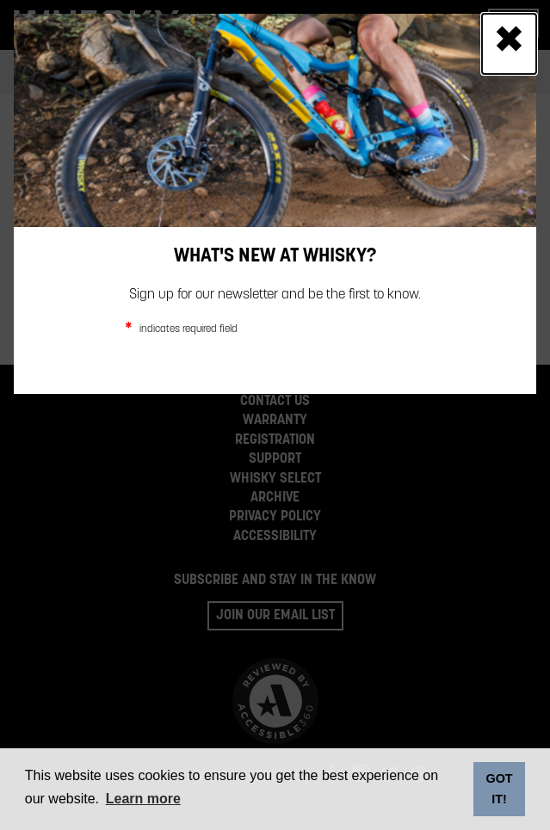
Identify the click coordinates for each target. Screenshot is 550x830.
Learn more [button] (143, 798)
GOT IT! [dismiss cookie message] (498, 789)
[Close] (509, 44)
